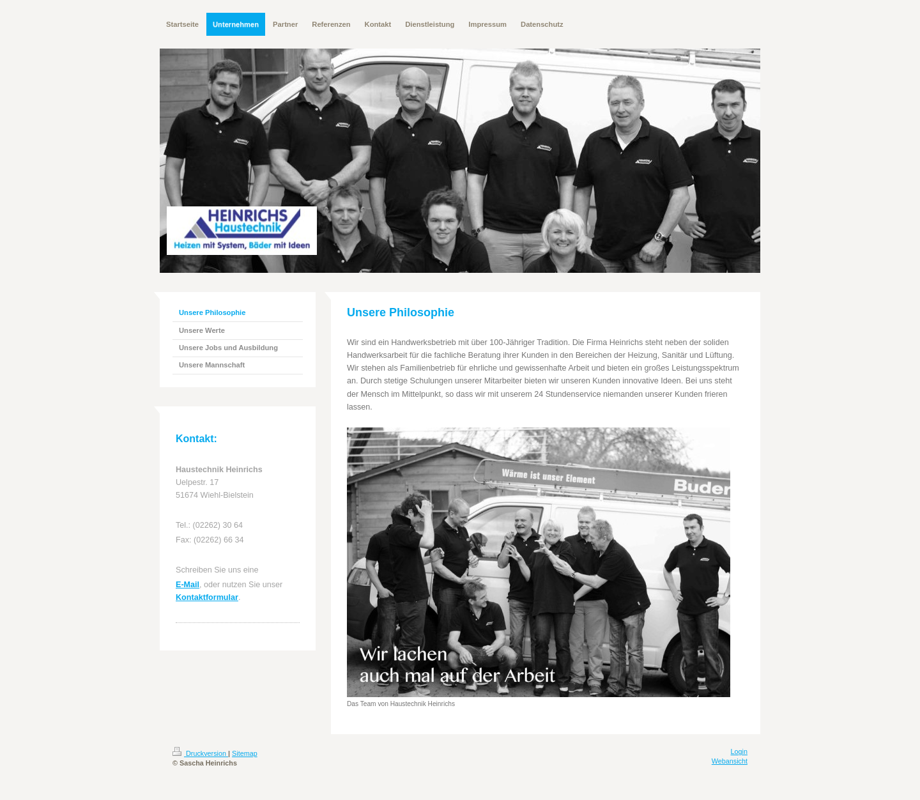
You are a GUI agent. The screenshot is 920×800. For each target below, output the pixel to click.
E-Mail (187, 584)
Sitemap (244, 753)
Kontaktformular (207, 597)
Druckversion (200, 753)
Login (739, 751)
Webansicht (729, 761)
